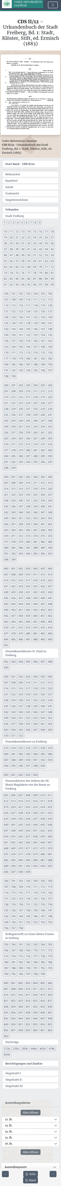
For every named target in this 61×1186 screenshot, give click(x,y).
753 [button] (35, 922)
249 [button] (6, 426)
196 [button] (43, 370)
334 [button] (50, 500)
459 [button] (28, 616)
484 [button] (6, 639)
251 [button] (21, 426)
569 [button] (50, 730)
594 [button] (6, 766)
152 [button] (28, 335)
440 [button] (43, 598)
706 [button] (50, 881)
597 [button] (28, 766)
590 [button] (28, 760)
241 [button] (50, 415)
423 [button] (21, 586)
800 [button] (6, 983)
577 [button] (35, 748)
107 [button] (6, 299)
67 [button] (22, 267)
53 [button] (46, 255)
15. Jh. (9, 1137)
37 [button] (5, 249)
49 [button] (22, 255)
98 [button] (46, 284)
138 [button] (28, 323)
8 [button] (35, 222)
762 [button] (28, 944)
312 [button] (43, 483)
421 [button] (6, 586)
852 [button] (28, 1024)
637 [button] (35, 819)
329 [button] (13, 500)
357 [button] (13, 524)
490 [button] (50, 639)
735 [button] (6, 910)
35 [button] (46, 243)
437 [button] (21, 598)
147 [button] (43, 329)
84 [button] (17, 279)
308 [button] (13, 483)
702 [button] (21, 881)
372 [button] (21, 536)
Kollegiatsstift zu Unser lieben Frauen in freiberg (29, 936)
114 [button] (6, 305)
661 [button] (6, 842)
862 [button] (50, 1030)
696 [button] (6, 872)
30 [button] (17, 243)
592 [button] (43, 760)
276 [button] (50, 444)
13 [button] (22, 231)
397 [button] (50, 553)
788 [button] (13, 968)
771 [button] (43, 950)
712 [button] (43, 887)
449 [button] (6, 610)
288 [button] (35, 456)
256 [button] (6, 432)
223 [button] (21, 403)
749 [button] (6, 922)
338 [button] (28, 506)
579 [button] (50, 748)
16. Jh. (9, 1143)
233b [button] (16, 1048)
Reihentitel (12, 174)
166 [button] (28, 347)
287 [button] (28, 456)
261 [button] (43, 432)
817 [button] (28, 995)
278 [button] (13, 450)
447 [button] (43, 604)
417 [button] (28, 580)
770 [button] (35, 950)
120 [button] (50, 305)
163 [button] (6, 347)
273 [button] (28, 444)
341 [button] (50, 506)
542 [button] (6, 712)
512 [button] (43, 682)
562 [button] (50, 724)
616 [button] (35, 801)
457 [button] (13, 616)
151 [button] (21, 335)
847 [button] (43, 1018)
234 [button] (50, 409)
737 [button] (21, 910)
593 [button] (50, 760)
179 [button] (21, 358)
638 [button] (43, 819)
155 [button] (50, 335)
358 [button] (21, 524)
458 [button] (21, 616)
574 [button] (13, 748)
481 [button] (35, 633)
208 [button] (13, 391)
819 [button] (43, 995)
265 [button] (21, 438)
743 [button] (13, 916)
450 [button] (13, 610)
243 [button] (13, 420)
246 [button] (35, 420)
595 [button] (13, 766)
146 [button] (35, 329)
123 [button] (21, 311)
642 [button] (21, 824)
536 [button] (13, 706)
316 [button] (21, 489)
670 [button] (21, 848)
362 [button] (50, 524)
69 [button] (34, 267)
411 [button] (35, 574)
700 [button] (6, 881)
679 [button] (35, 854)
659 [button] (43, 836)
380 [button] (28, 542)
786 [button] (50, 962)
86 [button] (28, 279)
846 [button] (35, 1018)
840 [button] (43, 1012)
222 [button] (13, 403)
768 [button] (21, 950)
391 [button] (6, 553)
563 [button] (6, 730)
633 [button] (6, 819)
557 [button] (13, 724)
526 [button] (43, 694)
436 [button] (13, 598)
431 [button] (28, 592)
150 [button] (13, 335)
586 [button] (50, 754)
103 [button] (28, 293)
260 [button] (35, 432)
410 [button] (28, 574)
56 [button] (11, 261)
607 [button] (21, 795)
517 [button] (28, 688)
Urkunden (12, 209)
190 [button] (50, 364)
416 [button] (21, 580)
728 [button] (6, 904)
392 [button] (13, 553)
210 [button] (28, 391)
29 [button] (11, 243)
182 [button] (43, 358)
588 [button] (13, 760)
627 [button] (13, 813)
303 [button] (28, 477)
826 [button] (43, 1001)
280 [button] (28, 450)
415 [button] (13, 580)
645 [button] (43, 824)
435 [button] (6, 598)
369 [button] (50, 530)
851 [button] (21, 1024)
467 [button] (35, 621)
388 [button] (35, 548)
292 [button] (13, 462)
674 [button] (50, 848)
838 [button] (28, 1012)
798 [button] (35, 974)
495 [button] (28, 661)
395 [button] (35, 553)
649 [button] (21, 830)
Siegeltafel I (13, 1073)
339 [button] (35, 506)
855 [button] (50, 1024)
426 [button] (43, 586)
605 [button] (6, 795)
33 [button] (34, 243)
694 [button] (43, 866)
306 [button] (50, 477)
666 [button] (43, 842)
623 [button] (35, 807)
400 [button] (6, 568)
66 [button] (17, 267)
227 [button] (50, 403)
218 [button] (35, 397)
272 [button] (21, 444)
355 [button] (50, 518)
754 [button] (43, 922)
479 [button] (21, 633)
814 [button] (6, 995)
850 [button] (13, 1024)
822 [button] (13, 1001)
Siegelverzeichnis (16, 199)
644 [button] (35, 824)
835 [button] (6, 1012)
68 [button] (28, 267)
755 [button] (50, 922)
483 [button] (50, 633)
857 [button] (13, 1030)
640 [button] (6, 824)
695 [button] (50, 866)
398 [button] (6, 559)
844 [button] (21, 1018)
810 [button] (28, 989)
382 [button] (43, 542)
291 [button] (6, 462)
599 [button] (43, 766)
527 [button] (50, 694)
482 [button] (43, 633)
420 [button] (50, 580)
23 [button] (28, 237)
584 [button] (35, 754)
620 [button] (13, 807)
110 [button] (28, 299)
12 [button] (17, 231)
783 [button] (28, 962)
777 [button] (35, 956)
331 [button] (28, 500)
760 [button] (13, 944)
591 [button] (35, 760)
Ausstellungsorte (16, 1167)
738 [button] (28, 910)
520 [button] (50, 688)
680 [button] (43, 854)
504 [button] (35, 676)
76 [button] (22, 273)
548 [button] (50, 712)
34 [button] (40, 243)
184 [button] (6, 364)
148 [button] (50, 329)
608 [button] (28, 795)
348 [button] (50, 512)
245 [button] (28, 420)
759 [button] (6, 944)
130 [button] (21, 317)
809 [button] (21, 989)
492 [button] (6, 661)
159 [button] (28, 341)
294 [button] (28, 462)
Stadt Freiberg (14, 216)
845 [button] (28, 1018)
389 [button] (43, 548)
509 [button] (21, 682)
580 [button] (6, 754)
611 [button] (50, 795)
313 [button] (50, 483)
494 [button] (21, 661)
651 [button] (35, 830)
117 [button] (28, 305)
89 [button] (46, 279)
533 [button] (43, 700)
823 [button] (21, 1001)
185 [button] (13, 364)
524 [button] (28, 694)
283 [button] (50, 450)
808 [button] (13, 989)
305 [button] (43, 477)
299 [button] (13, 468)
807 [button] (6, 989)
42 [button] (34, 249)
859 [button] (28, 1030)
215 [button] (13, 397)
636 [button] (28, 819)
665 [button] (35, 842)
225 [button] (35, 403)
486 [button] (21, 639)
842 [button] (6, 1018)
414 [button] (6, 580)
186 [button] (21, 364)
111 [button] (35, 299)
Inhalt (9, 187)
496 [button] (35, 661)
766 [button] (6, 950)
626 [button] (6, 813)
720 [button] (50, 893)
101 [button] (13, 293)
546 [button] (35, 712)
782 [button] (21, 962)
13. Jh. (8, 1125)
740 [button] (43, 910)
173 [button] (28, 352)
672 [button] (35, 848)
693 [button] (35, 866)
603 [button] (28, 775)
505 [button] (43, 676)
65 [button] (11, 267)
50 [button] (28, 255)
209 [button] (21, 391)
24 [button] (34, 237)
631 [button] (43, 813)
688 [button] (50, 860)
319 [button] (43, 489)
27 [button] (52, 237)
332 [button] (35, 500)
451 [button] (21, 610)
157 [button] (13, 341)
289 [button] (43, 456)
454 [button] (43, 610)
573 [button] (6, 748)
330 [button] (21, 500)
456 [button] (6, 616)
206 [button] (50, 385)
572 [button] (21, 735)
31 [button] (22, 243)
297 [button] (50, 462)
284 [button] (6, 456)
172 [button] (21, 352)
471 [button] (13, 627)
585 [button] (43, 754)
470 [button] (6, 627)
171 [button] (13, 352)
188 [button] (35, 364)
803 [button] (28, 983)
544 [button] (21, 712)
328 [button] (6, 500)
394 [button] (28, 553)
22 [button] (22, 237)
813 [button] (50, 989)
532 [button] (35, 700)
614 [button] (21, 801)
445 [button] (28, 604)
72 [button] (52, 267)
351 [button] (21, 518)
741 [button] (50, 910)
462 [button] (50, 616)
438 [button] (28, 598)
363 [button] (6, 530)
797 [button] (28, 974)
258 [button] (21, 432)
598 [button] (35, 766)
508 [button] (13, 682)
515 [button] (13, 688)
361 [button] (43, 524)
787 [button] (6, 968)
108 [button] (13, 299)
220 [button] (50, 397)
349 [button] (6, 518)
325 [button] (35, 494)
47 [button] (11, 255)
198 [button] (6, 376)
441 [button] (50, 598)
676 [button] (13, 854)
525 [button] (35, 694)
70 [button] (40, 267)
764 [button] (43, 944)
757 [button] (13, 928)
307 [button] (6, 483)
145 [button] (28, 329)
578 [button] (43, 748)
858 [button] (21, 1030)
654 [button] (6, 836)
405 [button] (43, 568)
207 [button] (6, 391)
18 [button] (52, 231)
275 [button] (43, 444)
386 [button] (21, 548)
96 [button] (34, 284)
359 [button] (28, 524)
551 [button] (21, 718)
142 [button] (6, 329)
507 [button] (6, 682)
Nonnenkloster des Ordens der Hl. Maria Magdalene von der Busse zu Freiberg (27, 784)
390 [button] (50, 548)
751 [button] (21, 922)
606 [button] (13, 795)
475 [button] (43, 627)
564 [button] (13, 730)
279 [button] (21, 450)
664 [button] (28, 842)
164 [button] (13, 347)
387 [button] (28, 548)
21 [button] (17, 237)
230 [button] (21, 409)
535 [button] (6, 706)
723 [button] (21, 898)
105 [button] (43, 293)
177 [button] (6, 358)
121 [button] (6, 311)
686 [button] (35, 860)
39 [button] (17, 249)
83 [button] (11, 279)
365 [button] (21, 530)
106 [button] (50, 293)
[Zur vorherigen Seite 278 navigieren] (5, 1174)
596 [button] (21, 766)
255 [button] (50, 426)
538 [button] (28, 706)
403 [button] (28, 568)
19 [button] (5, 237)
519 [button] (43, 688)
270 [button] (6, 444)
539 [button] (35, 706)
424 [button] (28, 586)
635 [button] (21, 819)
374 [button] (35, 536)
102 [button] (21, 293)
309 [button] (21, 483)
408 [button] (13, 574)
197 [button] (50, 370)
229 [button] (13, 409)
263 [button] (6, 438)
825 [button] (35, 1001)
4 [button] (18, 222)
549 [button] (6, 718)
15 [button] (34, 231)
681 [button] (50, 854)
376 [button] (50, 536)
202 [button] (21, 385)
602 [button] (21, 775)
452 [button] (28, 610)
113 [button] (50, 299)
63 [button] (52, 261)
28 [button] (5, 243)
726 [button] (43, 898)
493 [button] (13, 661)
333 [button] (43, 500)
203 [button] (28, 385)
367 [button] (35, 530)
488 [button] (35, 639)
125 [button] (35, 311)
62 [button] (46, 261)
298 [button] (6, 468)
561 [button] (43, 724)
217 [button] (28, 397)
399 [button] (13, 559)
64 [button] (5, 267)
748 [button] (50, 916)
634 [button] (13, 819)
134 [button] (50, 317)
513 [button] (50, 682)
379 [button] (21, 542)
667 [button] (50, 842)
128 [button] (6, 317)
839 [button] (35, 1012)
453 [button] (35, 610)
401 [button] (13, 568)
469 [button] (50, 621)
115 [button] (13, 305)
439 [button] (35, 598)
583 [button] (28, 754)
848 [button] (50, 1018)
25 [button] (40, 237)
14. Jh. (9, 1131)
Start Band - (20, 164)
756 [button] (6, 928)
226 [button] (43, 403)
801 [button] (13, 983)
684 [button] (21, 860)
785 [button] (43, 962)
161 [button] (43, 341)
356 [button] (6, 524)
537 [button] (21, 706)
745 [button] (28, 916)
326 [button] (43, 494)
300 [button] (6, 477)
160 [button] (35, 341)
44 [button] (46, 249)
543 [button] (13, 712)
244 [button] (21, 420)
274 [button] (35, 444)
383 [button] (50, 542)
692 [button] (28, 866)
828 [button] (6, 1006)
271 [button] (13, 444)
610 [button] (43, 795)
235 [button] (6, 415)
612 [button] (6, 801)
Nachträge (12, 1042)
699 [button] (28, 872)
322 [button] (13, 494)
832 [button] (35, 1006)
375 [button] (43, 536)
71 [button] (46, 267)
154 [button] (43, 335)
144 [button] (21, 329)
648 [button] (13, 830)
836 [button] (13, 1012)
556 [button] (6, 724)
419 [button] (43, 580)
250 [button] (13, 426)
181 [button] (35, 358)
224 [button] (28, 403)
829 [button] (13, 1006)
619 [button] (6, 807)
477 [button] (6, 633)
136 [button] (13, 323)
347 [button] (43, 512)
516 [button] (21, 688)
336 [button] (13, 506)
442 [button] (6, 604)
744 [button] (21, 916)
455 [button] (50, 610)
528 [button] (6, 700)
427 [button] (50, 586)
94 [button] (22, 284)
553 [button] (35, 718)
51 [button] (34, 255)
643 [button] (28, 824)
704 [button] (35, 881)
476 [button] (50, 627)
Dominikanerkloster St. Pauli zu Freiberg (25, 653)
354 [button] (43, 518)
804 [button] (35, 983)
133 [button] (43, 317)
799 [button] (43, 974)
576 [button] (28, 748)
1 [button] (4, 222)
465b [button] (43, 1048)
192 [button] (13, 370)
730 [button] (21, 904)
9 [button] (40, 222)
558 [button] (21, 724)
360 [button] (35, 524)
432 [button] (35, 592)
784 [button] (35, 962)
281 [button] (35, 450)
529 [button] (13, 700)
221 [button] (6, 403)
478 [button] (13, 633)
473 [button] (28, 627)
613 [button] (13, 801)
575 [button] (21, 748)
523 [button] (21, 694)
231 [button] (28, 409)
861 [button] (43, 1030)
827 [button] (50, 1001)
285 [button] (13, 456)
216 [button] (21, 397)
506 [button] (50, 676)
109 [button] (21, 299)
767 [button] (13, 950)
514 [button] (6, 688)
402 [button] (21, 568)
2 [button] (9, 222)
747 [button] (43, 916)
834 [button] (50, 1006)
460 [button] (35, 616)
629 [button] (28, 813)
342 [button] (6, 512)
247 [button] (43, 420)
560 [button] (35, 724)
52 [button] (40, 255)
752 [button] (28, 922)
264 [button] (13, 438)
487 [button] (28, 639)
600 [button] (6, 775)
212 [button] (43, 391)
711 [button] (35, 887)
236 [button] (13, 415)
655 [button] (13, 836)
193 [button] (21, 370)
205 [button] (43, 385)
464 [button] (13, 621)
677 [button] (21, 854)
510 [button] (28, 682)
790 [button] (28, 968)
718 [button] (35, 893)
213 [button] (50, 391)
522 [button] (13, 694)
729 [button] (13, 904)
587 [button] (6, 760)
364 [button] (13, 530)
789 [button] (21, 968)
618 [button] (50, 801)
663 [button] (21, 842)
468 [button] (43, 621)
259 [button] (28, 432)
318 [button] (35, 489)
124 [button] (28, 311)
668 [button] (6, 848)
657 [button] (28, 836)
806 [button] (50, 983)
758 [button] (21, 928)
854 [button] (43, 1024)
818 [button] (35, 995)
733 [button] (43, 904)
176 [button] (50, 352)
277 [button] (6, 450)
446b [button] (34, 1048)
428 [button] (6, 592)
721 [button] (6, 898)
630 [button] (35, 813)
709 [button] (21, 887)
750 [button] (13, 922)
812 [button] (43, 989)
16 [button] (40, 231)
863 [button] (6, 1036)
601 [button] (13, 775)
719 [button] (43, 893)
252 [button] (28, 426)
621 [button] (21, 807)
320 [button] (50, 489)
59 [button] (28, 261)
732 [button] (35, 904)
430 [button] (21, 592)
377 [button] (6, 542)
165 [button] (21, 347)
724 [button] (28, 898)
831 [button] (28, 1006)
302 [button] (21, 477)
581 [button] (13, 754)
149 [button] (6, 335)
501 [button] (13, 676)
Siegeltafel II (13, 1079)
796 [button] (21, 974)
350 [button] (13, 518)
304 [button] (35, 477)
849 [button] (6, 1024)
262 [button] (50, 432)
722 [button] (13, 898)
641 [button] (13, 824)
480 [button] (28, 633)
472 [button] (21, 627)
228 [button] (6, 409)
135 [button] (6, 323)
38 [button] (11, 249)
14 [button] (28, 231)
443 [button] (13, 604)
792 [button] (43, 968)
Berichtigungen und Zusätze (23, 1063)
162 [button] (50, 341)
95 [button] (28, 284)
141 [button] (50, 323)
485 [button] (13, 639)
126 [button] (43, 311)
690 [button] (13, 866)
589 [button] (21, 760)
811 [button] (35, 989)
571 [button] (13, 735)
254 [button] (43, 426)
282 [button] (43, 450)
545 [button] (28, 712)
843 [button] (13, 1018)
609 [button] (35, 795)
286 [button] (21, 456)
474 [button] (35, 627)
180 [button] (28, 358)
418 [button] (35, 580)
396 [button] (43, 553)
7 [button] (31, 222)
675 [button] (6, 854)
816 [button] (21, 995)
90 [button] (52, 279)
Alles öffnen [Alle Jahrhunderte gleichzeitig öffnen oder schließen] (30, 1112)
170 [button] (6, 352)
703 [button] (28, 881)
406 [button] (50, 568)
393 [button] (21, 553)
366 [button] (28, 530)
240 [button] (43, 415)
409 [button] (21, 574)
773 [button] (6, 956)
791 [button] (35, 968)
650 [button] (28, 830)
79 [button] (40, 273)
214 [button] (6, 397)
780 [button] (6, 962)
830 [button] (21, 1006)
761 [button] (21, 944)
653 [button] (50, 830)
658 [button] (35, 836)
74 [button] (11, 273)
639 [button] (50, 819)
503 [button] (28, 676)
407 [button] (6, 574)
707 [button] (6, 887)
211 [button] (35, 391)
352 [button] (28, 518)
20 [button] (11, 237)
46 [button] (5, 255)
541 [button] (50, 706)
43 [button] (40, 249)
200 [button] (6, 385)
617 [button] (43, 801)
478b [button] (52, 1048)
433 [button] (43, 592)
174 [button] (35, 352)
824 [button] (28, 1001)
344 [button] (21, 512)
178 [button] (13, 358)
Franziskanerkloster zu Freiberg (26, 741)
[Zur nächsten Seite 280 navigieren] (53, 1174)
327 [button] (50, 494)
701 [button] (13, 881)
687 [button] (43, 860)
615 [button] (28, 801)
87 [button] (34, 279)
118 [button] (35, 305)
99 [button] (52, 284)
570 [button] (6, 735)
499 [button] (6, 667)
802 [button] (21, 983)
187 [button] (28, 364)
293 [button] (21, 462)
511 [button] (35, 682)
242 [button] (6, 420)
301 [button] (13, 477)
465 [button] (21, 621)
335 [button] (6, 506)
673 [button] (43, 848)
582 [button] (21, 754)
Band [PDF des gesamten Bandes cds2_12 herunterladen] (30, 1180)
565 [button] (21, 730)
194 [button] (28, 370)
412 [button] (43, 574)
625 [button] (50, 807)
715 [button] (13, 893)
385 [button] (13, 548)
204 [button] (35, 385)
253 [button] (35, 426)
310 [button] (28, 483)
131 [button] (28, 317)
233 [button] (43, 409)
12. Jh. (9, 1119)
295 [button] (35, 462)
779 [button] (50, 956)
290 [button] (50, 456)
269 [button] (50, 438)
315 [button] (13, 489)
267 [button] (35, 438)
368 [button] (43, 530)
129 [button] (13, 317)
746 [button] (35, 916)
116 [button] (21, 305)
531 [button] (28, 700)
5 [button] (22, 222)
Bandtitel (11, 180)
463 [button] (6, 621)
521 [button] (6, 694)
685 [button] (28, 860)
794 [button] (6, 974)
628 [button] (21, 813)
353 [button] (35, 518)
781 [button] (13, 962)
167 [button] (35, 347)
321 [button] (6, 494)
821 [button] (6, 1001)
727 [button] (50, 898)
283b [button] (25, 1048)
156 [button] (6, 341)
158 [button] (21, 341)
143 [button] (13, 329)
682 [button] (6, 860)
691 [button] (21, 866)
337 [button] (21, 506)
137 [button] (21, 323)
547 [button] (43, 712)
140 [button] (43, 323)
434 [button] (50, 592)
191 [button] (6, 370)
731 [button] (28, 904)
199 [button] (13, 376)
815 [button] (13, 995)
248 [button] (50, 420)
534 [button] (50, 700)
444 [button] (21, 604)
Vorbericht (12, 193)
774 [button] (13, 956)
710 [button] (28, 887)
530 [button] (21, 700)
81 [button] (52, 273)
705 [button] (43, 881)
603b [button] (7, 1054)
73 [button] (5, 273)
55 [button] (5, 261)
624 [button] (43, 807)
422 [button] (13, 586)
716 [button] (21, 893)
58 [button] (22, 261)
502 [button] (21, 676)
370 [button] (6, 536)
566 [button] (28, 730)
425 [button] (35, 586)
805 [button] (43, 983)
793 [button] (50, 968)
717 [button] (28, 893)
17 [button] (46, 231)
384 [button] (6, 548)
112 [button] (43, 299)
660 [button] (50, 836)
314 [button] (6, 489)
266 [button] (28, 438)
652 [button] (43, 830)
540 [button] (43, 706)
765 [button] (50, 944)
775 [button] (21, 956)
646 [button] (50, 824)
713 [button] (50, 887)
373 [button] (28, 536)
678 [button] (28, 854)
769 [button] (28, 950)
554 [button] (43, 718)
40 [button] (22, 249)
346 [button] (35, 512)
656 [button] (21, 836)
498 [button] (50, 661)
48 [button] (17, 255)
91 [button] (5, 284)
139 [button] (35, 323)
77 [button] (28, 273)
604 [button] (35, 775)
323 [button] (21, 494)
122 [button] (13, 311)
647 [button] (6, 830)
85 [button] (22, 279)
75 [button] (17, 273)
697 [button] (13, 872)
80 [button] (46, 273)
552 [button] (28, 718)
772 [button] (50, 950)
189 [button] (43, 364)
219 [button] (43, 397)
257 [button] (13, 432)
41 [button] (28, 249)
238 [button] (28, 415)
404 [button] (35, 568)
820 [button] (50, 995)
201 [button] (13, 385)
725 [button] (35, 898)
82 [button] (5, 279)
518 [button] (35, 688)
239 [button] (35, 415)
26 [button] (46, 237)
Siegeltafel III (14, 1086)
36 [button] (52, 243)
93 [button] (17, 284)
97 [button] (40, 284)
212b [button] (7, 1048)
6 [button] (26, 222)
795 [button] (13, 974)
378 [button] (13, 542)
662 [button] (13, 842)
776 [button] (28, 956)
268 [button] (43, 438)
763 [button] (35, 944)
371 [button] (13, 536)
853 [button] (35, 1024)
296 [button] (43, 462)
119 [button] (43, 305)
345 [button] (28, 512)
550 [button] (13, 718)
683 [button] (13, 860)
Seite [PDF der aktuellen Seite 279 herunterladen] (30, 1174)
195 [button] (35, 370)
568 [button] (43, 730)
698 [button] (21, 872)
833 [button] (43, 1006)
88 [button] (40, 279)
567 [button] (35, 730)
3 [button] (13, 222)
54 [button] (52, 255)
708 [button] (13, 887)
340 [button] (43, 506)
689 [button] (6, 866)
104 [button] (35, 293)
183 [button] (50, 358)
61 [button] (40, 261)
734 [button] (50, 904)
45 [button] (52, 249)
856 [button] (6, 1030)
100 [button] (6, 293)
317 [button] (28, 489)
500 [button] (6, 676)
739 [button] (35, 910)
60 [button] (34, 261)
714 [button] (6, 893)
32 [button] (28, 243)
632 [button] (50, 813)
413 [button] (50, 574)
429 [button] (13, 592)
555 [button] (50, 718)
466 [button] (28, 621)
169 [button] (50, 347)
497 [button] (43, 661)
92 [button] (11, 284)
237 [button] (21, 415)
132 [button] (35, 317)
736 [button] (13, 910)
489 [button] (43, 639)
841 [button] (50, 1012)
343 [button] (13, 512)
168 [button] (43, 347)
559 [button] (28, 724)
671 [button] (28, 848)
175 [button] (43, 352)
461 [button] (43, 616)
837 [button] (21, 1012)
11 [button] (11, 231)
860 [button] (35, 1030)
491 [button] (6, 645)
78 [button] (34, 273)
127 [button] (50, 311)
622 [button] (28, 807)
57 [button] (17, 261)
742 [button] (6, 916)
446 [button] (35, 604)
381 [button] (35, 542)
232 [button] (35, 409)
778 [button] (43, 956)
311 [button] (35, 483)
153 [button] (35, 335)
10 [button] (5, 231)
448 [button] (50, 604)
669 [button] (13, 848)
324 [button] (28, 494)
